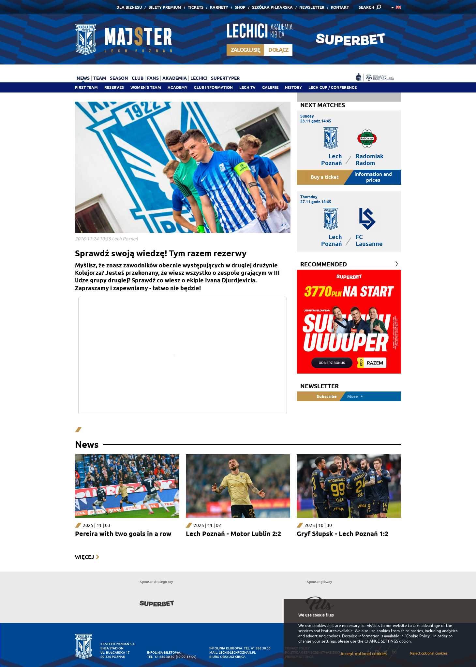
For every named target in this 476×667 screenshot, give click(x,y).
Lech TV (247, 87)
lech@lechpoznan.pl (237, 652)
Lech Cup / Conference (332, 87)
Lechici (198, 78)
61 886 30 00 (261, 648)
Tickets (195, 7)
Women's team (145, 87)
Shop (240, 7)
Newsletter (311, 7)
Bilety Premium (164, 7)
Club (137, 78)
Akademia (174, 78)
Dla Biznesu (129, 7)
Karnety (219, 7)
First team (86, 87)
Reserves (114, 87)
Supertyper (225, 78)
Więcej (84, 557)
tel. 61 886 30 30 (160, 657)
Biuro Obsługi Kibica (227, 657)
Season (119, 78)
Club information (213, 87)
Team (99, 78)
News (83, 78)
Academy (177, 87)
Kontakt (340, 7)
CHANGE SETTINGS (381, 641)
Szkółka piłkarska (272, 7)
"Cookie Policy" (418, 636)
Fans (153, 78)
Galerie (270, 87)
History (293, 87)
